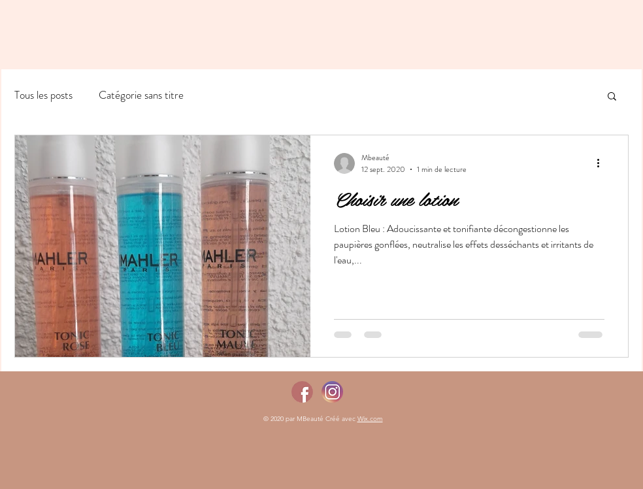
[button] (612, 97)
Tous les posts (43, 95)
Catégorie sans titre (141, 95)
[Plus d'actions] (602, 163)
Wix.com (370, 418)
